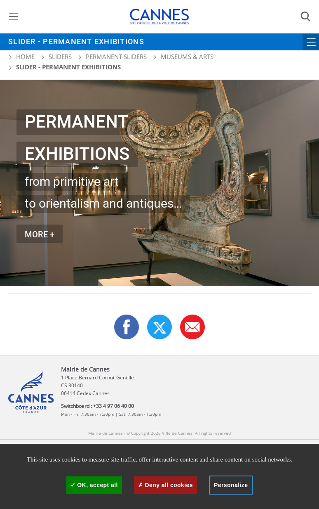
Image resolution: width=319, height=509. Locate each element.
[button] (192, 327)
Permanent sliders (116, 56)
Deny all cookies (165, 485)
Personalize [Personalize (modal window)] (231, 485)
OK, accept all (94, 485)
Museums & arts (187, 56)
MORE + (39, 235)
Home (21, 56)
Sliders (60, 56)
